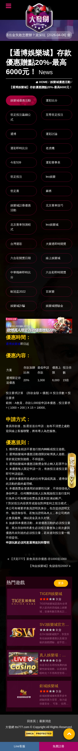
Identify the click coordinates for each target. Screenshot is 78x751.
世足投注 (16, 176)
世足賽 (14, 191)
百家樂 (50, 291)
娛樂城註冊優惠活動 (20, 208)
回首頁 (31, 721)
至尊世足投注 (54, 114)
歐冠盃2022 (18, 291)
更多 (61, 583)
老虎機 (50, 148)
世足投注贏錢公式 (20, 117)
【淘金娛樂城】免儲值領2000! (50, 566)
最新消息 (45, 721)
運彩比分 (51, 100)
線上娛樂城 (53, 258)
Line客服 (19, 746)
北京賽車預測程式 (20, 227)
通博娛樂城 (13, 344)
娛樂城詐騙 (17, 305)
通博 (13, 134)
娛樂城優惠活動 (20, 100)
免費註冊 (58, 746)
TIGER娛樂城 (51, 594)
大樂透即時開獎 (56, 243)
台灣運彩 (16, 243)
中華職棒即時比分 (20, 275)
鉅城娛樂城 (49, 686)
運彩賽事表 (53, 162)
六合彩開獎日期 (20, 258)
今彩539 (15, 162)
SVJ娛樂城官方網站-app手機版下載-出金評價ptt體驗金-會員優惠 (54, 625)
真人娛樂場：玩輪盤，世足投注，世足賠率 (53, 655)
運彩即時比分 (19, 148)
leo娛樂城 (52, 224)
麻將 (49, 191)
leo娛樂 (51, 176)
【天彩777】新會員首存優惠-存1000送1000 (37, 559)
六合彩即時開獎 (56, 272)
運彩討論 (51, 134)
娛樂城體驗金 (54, 305)
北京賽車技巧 (54, 205)
